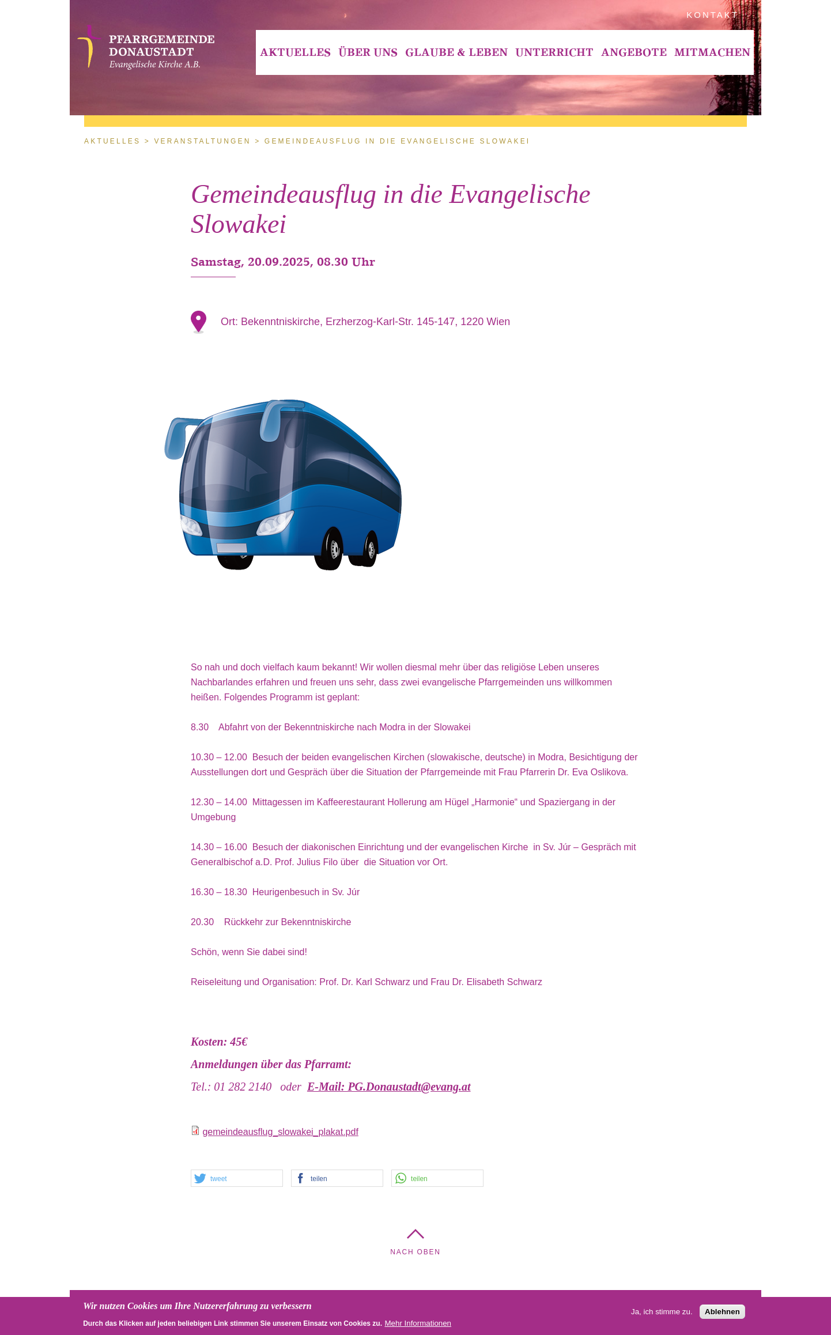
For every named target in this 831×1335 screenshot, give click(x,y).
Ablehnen (722, 1312)
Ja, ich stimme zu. (662, 1312)
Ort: (231, 321)
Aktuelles (295, 52)
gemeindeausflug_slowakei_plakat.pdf (280, 1132)
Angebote (634, 52)
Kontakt (712, 15)
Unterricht (554, 52)
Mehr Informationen (417, 1324)
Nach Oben (415, 1252)
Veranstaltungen (202, 141)
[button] (236, 1178)
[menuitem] (295, 52)
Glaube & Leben (456, 52)
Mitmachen (712, 52)
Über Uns (368, 52)
